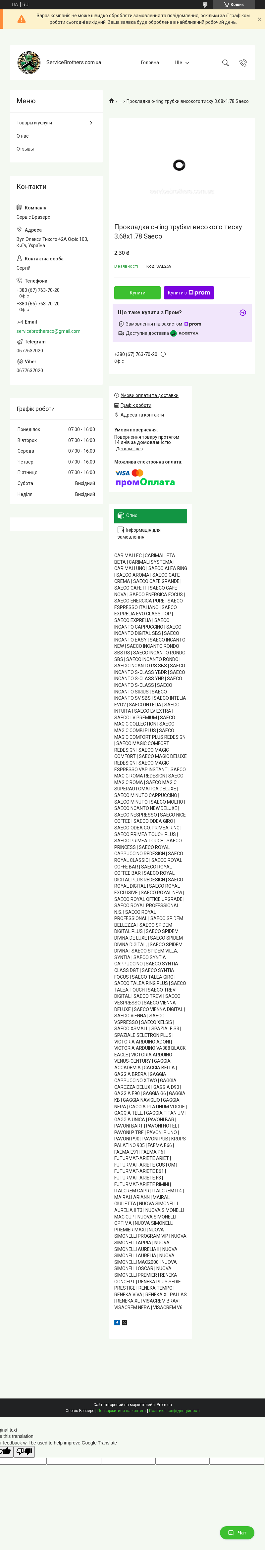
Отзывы (25, 149)
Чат (237, 1533)
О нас (22, 136)
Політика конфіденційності (174, 1410)
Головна (150, 62)
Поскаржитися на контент (121, 1410)
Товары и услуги (34, 122)
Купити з (189, 293)
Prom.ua (164, 1404)
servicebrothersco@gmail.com (48, 331)
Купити (137, 292)
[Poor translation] (24, 1452)
